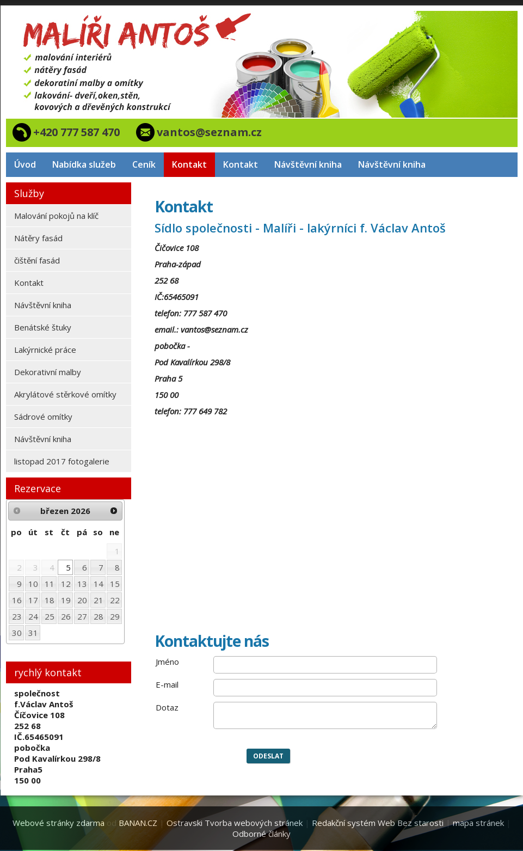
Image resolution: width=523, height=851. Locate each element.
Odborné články (261, 833)
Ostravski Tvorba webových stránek (235, 822)
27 (82, 616)
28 (98, 616)
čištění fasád (37, 260)
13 (82, 583)
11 (49, 583)
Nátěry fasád (38, 237)
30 (17, 632)
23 (17, 616)
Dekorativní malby (47, 371)
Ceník (144, 164)
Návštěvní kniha (308, 164)
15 (115, 583)
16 (17, 600)
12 (66, 583)
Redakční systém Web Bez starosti (378, 822)
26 (66, 616)
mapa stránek (478, 822)
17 (33, 600)
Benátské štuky (42, 327)
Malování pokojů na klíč (56, 215)
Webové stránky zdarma (58, 822)
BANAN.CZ (138, 822)
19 (66, 600)
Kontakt (189, 164)
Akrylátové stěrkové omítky (65, 394)
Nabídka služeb (84, 164)
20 (82, 600)
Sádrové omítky (43, 416)
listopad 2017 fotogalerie (61, 461)
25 (49, 616)
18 (49, 600)
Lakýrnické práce (45, 349)
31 (33, 632)
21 (98, 600)
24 (33, 616)
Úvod (25, 164)
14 (98, 583)
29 (115, 616)
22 (115, 600)
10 (33, 583)
